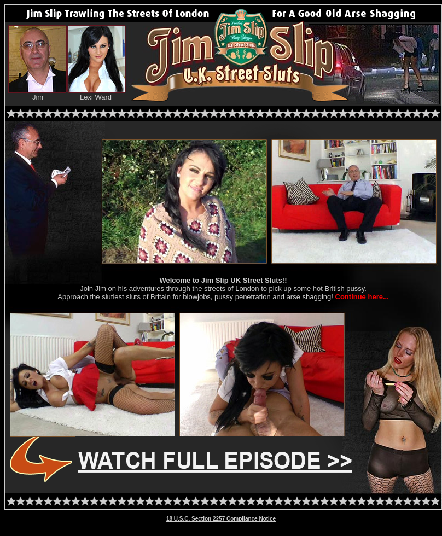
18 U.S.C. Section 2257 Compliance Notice (221, 519)
